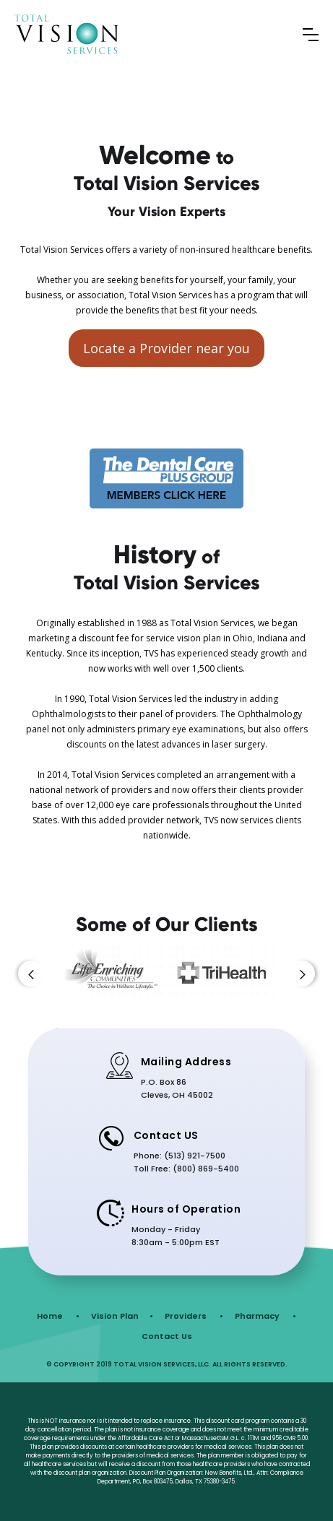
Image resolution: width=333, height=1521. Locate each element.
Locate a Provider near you (166, 348)
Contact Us (167, 1336)
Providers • (194, 1316)
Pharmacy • (265, 1316)
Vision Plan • (122, 1316)
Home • (58, 1316)
